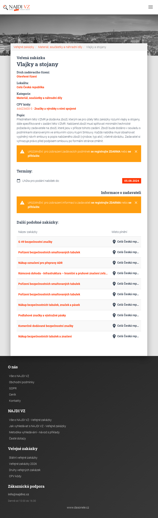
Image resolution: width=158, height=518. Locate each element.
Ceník (12, 394)
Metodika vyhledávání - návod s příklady (34, 432)
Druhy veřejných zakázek (25, 470)
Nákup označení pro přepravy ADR (40, 262)
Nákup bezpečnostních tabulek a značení (45, 336)
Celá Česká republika (125, 241)
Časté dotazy (17, 438)
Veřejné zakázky (24, 47)
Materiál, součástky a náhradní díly (60, 47)
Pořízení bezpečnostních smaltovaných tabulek (49, 252)
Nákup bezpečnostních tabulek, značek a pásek (49, 305)
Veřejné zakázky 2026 (23, 463)
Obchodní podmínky (21, 382)
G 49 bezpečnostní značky (35, 241)
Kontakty (15, 400)
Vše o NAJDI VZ (19, 376)
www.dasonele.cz (78, 507)
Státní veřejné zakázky (23, 457)
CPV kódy (15, 476)
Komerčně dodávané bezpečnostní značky (45, 326)
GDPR (13, 388)
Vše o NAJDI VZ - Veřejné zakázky (30, 420)
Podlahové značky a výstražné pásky (42, 315)
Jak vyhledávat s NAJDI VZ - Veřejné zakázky (37, 426)
